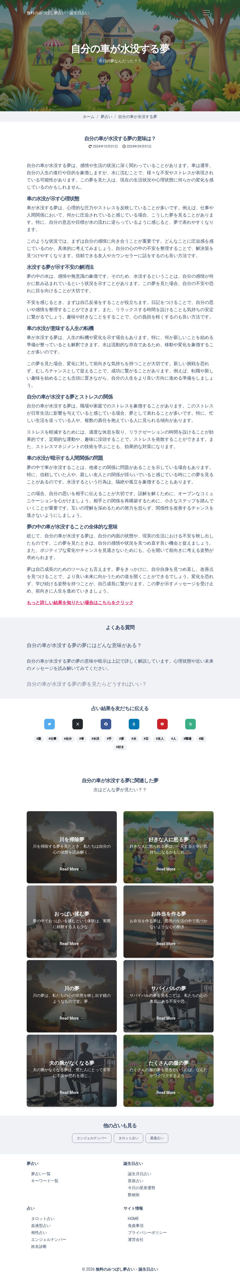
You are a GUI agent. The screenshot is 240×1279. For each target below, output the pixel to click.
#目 (146, 739)
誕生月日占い (139, 1174)
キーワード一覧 (44, 1181)
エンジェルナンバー (92, 1138)
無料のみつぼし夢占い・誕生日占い (58, 13)
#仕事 (52, 739)
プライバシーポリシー (147, 1232)
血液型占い (41, 1225)
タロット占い (128, 1138)
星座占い (157, 1138)
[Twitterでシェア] (49, 724)
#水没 (95, 739)
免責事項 (135, 1225)
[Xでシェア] (77, 724)
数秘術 (134, 1194)
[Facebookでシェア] (106, 724)
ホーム (89, 116)
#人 (173, 739)
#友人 (160, 739)
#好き (120, 747)
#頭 (201, 739)
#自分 (68, 739)
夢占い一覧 (41, 1174)
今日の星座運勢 (141, 1187)
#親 (38, 739)
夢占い (106, 116)
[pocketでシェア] (162, 724)
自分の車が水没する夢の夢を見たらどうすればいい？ (87, 684)
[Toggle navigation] (206, 13)
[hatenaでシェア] (134, 724)
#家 (121, 739)
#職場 (187, 739)
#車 (81, 739)
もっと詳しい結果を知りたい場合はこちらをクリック (80, 602)
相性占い (39, 1232)
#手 (109, 739)
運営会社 (135, 1239)
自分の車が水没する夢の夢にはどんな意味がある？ (84, 645)
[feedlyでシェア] (190, 724)
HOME (133, 1218)
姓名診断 (39, 1246)
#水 (133, 739)
